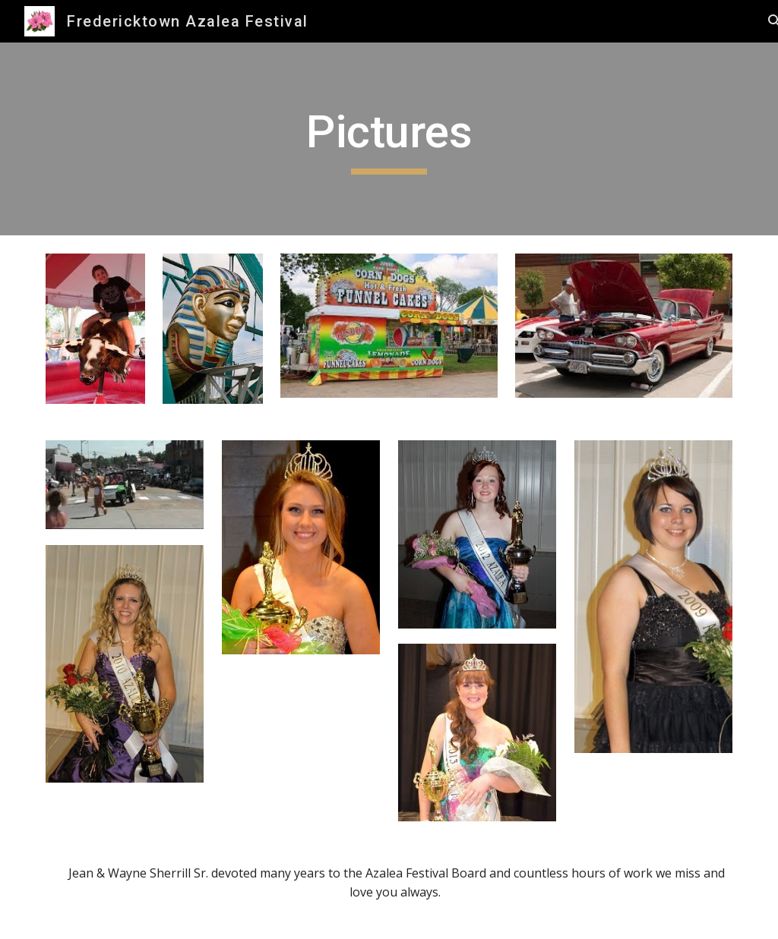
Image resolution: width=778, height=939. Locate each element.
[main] (389, 139)
